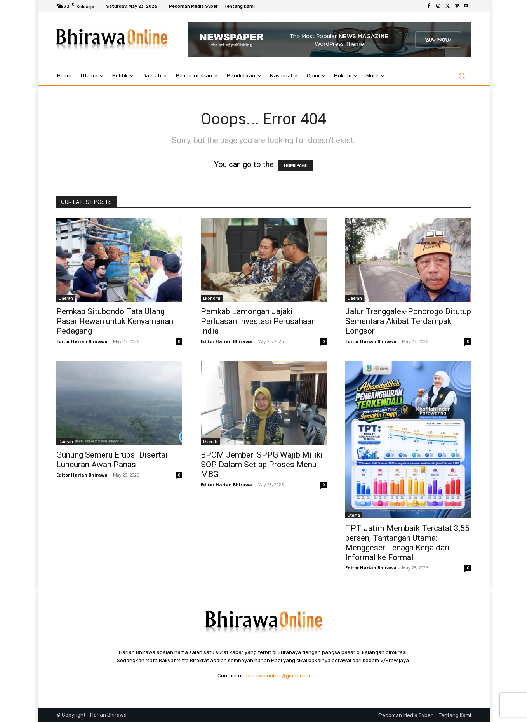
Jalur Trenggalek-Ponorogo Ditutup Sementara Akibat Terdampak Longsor (408, 321)
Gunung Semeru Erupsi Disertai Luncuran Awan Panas (112, 459)
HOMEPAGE (295, 165)
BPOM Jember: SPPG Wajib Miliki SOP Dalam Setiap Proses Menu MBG (262, 464)
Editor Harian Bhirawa (82, 341)
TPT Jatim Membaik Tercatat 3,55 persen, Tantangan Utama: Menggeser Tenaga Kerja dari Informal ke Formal (407, 543)
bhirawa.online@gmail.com (278, 676)
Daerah (66, 298)
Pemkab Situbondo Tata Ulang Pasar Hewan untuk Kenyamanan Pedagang (114, 321)
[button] (462, 76)
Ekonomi (211, 298)
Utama (354, 515)
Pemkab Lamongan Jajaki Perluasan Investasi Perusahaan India (258, 321)
